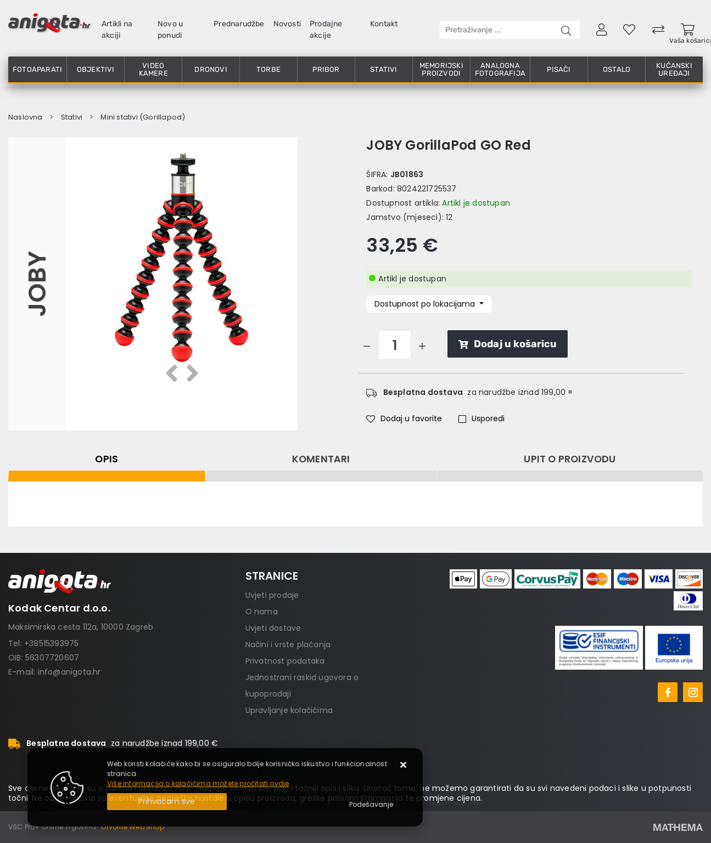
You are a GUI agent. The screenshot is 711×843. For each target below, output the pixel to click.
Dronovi (210, 69)
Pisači (558, 69)
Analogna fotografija (500, 69)
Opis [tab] (106, 459)
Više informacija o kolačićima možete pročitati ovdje (198, 783)
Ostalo (616, 69)
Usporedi (481, 418)
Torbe (268, 69)
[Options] (371, 804)
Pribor (325, 69)
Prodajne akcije (326, 29)
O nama (261, 611)
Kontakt (384, 24)
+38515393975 (51, 643)
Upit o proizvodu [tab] (569, 459)
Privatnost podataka (285, 660)
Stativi (383, 69)
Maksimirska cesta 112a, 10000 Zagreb (80, 626)
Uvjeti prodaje (272, 595)
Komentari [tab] (321, 459)
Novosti (287, 24)
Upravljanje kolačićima (289, 710)
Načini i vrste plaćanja (288, 644)
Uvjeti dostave (273, 628)
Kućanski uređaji (674, 69)
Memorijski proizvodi (441, 69)
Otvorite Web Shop (132, 826)
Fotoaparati (37, 69)
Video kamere (153, 69)
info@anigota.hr (69, 671)
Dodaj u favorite (404, 418)
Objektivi (96, 69)
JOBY (37, 284)
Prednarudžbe (239, 24)
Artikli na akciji (117, 29)
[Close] (167, 801)
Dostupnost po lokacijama (425, 303)
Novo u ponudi (170, 29)
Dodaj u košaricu (507, 344)
